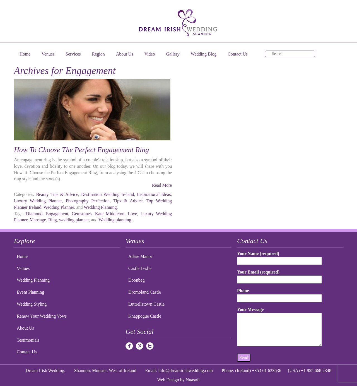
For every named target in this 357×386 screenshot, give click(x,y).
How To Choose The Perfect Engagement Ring (81, 150)
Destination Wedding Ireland (107, 194)
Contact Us (238, 54)
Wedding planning (114, 219)
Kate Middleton (109, 213)
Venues (48, 54)
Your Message (279, 327)
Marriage (38, 219)
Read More (162, 185)
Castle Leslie (139, 268)
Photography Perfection (88, 200)
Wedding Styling (32, 304)
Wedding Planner (59, 207)
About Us (124, 54)
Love (132, 213)
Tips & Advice (128, 200)
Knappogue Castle (144, 316)
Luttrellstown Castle (146, 304)
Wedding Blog (203, 54)
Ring (52, 219)
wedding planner (74, 219)
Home (25, 54)
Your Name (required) (279, 257)
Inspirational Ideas (154, 194)
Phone (279, 294)
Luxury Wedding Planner (38, 200)
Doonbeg (136, 280)
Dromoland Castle (144, 292)
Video (149, 54)
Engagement (57, 213)
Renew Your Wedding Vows (42, 316)
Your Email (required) (279, 276)
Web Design (168, 379)
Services (73, 54)
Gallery (173, 54)
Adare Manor (140, 256)
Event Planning (30, 292)
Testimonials (28, 340)
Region (98, 54)
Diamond (34, 213)
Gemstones (81, 213)
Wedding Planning (100, 207)
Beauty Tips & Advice (57, 194)
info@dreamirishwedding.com (185, 370)
